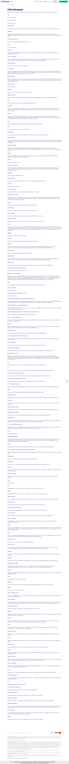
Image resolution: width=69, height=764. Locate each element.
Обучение (45, 1)
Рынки (41, 1)
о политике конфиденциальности (19, 751)
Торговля (36, 1)
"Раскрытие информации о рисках (25, 748)
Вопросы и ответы (10, 732)
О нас (23, 732)
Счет (50, 1)
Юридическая (18, 732)
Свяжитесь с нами (29, 732)
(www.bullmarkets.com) (25, 736)
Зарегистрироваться (63, 1)
